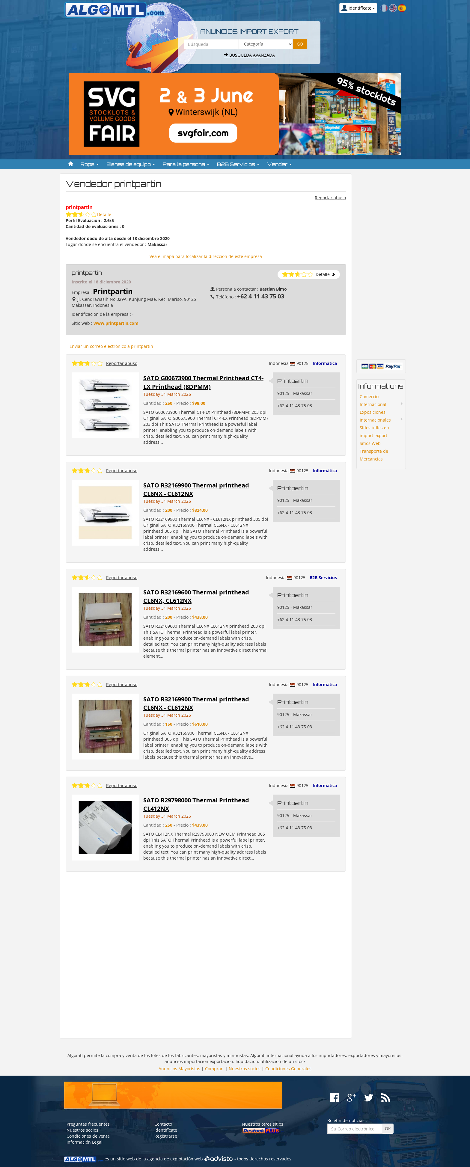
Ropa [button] (90, 164)
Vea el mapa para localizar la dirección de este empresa (206, 256)
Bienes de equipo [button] (130, 164)
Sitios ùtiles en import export (374, 431)
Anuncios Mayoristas (179, 1068)
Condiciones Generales (288, 1068)
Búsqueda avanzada (249, 55)
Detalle (104, 214)
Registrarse (165, 1136)
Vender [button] (279, 164)
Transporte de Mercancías (374, 455)
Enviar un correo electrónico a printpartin (111, 346)
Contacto (163, 1124)
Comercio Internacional (373, 400)
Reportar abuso (330, 197)
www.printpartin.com (116, 323)
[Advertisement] (206, 955)
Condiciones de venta (88, 1136)
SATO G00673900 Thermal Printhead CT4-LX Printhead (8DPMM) (203, 382)
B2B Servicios (323, 577)
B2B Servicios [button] (238, 164)
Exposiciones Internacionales (375, 416)
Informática (325, 363)
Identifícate (165, 1130)
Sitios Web (370, 443)
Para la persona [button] (186, 164)
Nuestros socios (244, 1068)
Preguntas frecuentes (88, 1124)
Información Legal (85, 1142)
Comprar (214, 1068)
